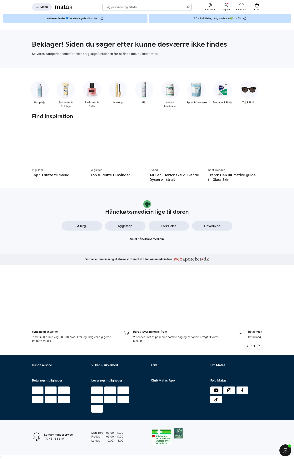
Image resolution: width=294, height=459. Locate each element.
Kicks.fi (214, 358)
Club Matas (39, 343)
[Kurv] (257, 7)
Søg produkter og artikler (121, 7)
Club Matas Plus (42, 348)
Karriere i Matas (220, 343)
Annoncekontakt (220, 333)
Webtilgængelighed (103, 348)
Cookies (96, 333)
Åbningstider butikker (45, 328)
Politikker (156, 328)
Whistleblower (219, 323)
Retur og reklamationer (46, 323)
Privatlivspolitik (100, 328)
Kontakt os (38, 318)
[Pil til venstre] (247, 287)
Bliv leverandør (219, 368)
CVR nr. (215, 363)
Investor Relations (221, 318)
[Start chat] (285, 450)
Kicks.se (215, 348)
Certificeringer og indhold (167, 323)
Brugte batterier (101, 343)
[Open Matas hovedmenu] (42, 7)
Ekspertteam (40, 338)
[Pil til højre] (259, 287)
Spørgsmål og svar (44, 313)
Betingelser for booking (106, 323)
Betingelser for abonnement (108, 318)
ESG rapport (158, 333)
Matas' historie (219, 338)
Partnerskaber (160, 318)
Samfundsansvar (161, 313)
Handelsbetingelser (103, 313)
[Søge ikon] (188, 7)
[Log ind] (225, 7)
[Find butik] (210, 7)
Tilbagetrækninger (43, 333)
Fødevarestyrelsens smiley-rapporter (114, 338)
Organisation (218, 313)
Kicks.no (215, 353)
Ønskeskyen (39, 353)
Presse (214, 328)
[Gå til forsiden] (63, 7)
